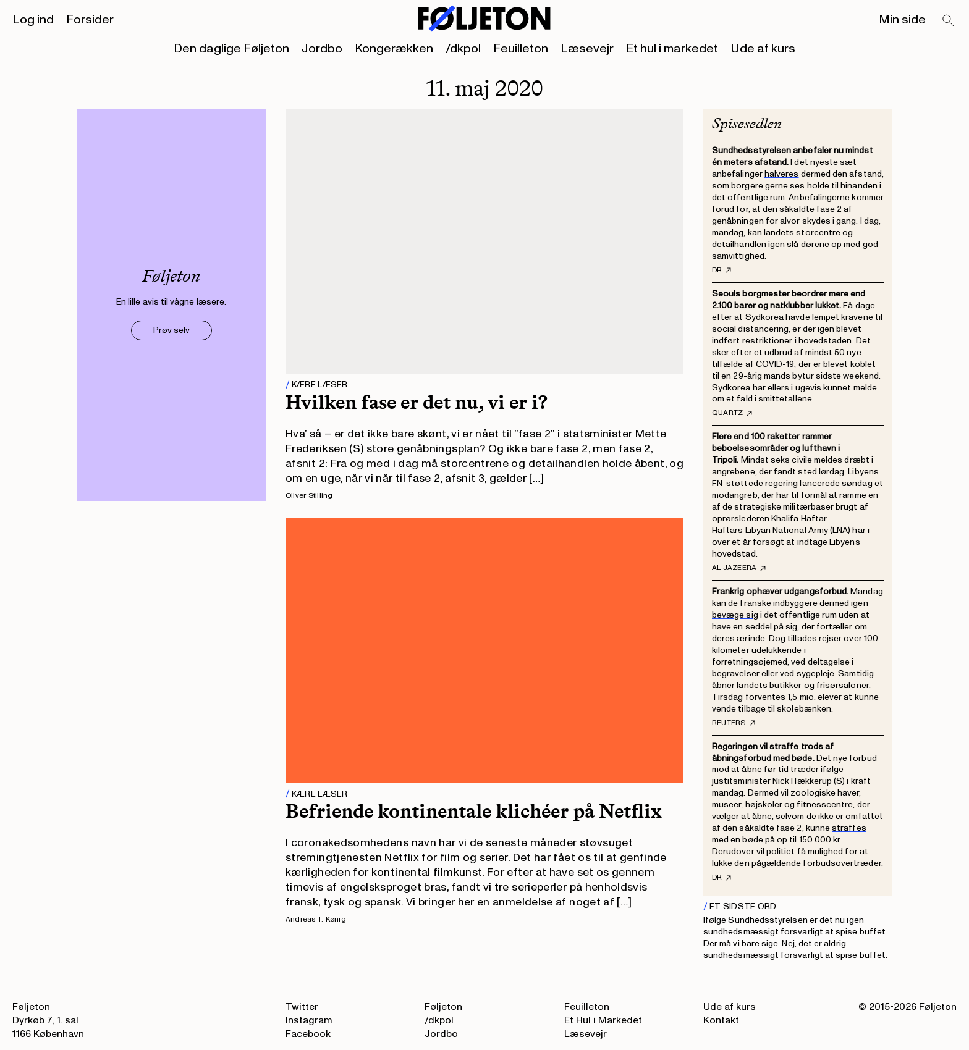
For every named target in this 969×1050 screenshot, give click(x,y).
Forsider (90, 19)
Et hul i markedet (672, 48)
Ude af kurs (762, 48)
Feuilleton (520, 48)
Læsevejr (587, 48)
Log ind (33, 19)
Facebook (308, 1034)
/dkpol (463, 48)
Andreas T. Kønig (316, 919)
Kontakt (721, 1020)
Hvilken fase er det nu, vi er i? (417, 402)
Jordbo (322, 48)
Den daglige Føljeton (231, 48)
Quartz (732, 413)
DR (721, 270)
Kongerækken (394, 48)
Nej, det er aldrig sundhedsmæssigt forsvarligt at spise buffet (794, 949)
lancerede (820, 483)
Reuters (733, 723)
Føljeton (443, 1007)
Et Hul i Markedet (603, 1020)
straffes (849, 828)
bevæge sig (735, 615)
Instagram (309, 1020)
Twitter (302, 1007)
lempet (825, 317)
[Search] (949, 21)
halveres (781, 174)
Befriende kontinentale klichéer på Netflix (474, 811)
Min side (902, 19)
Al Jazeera (739, 568)
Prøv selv (171, 330)
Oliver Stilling (309, 495)
